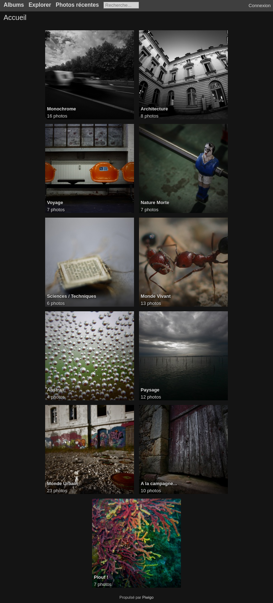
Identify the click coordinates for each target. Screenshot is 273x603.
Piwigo (148, 597)
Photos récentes (77, 5)
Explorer (39, 5)
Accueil (15, 17)
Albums (14, 5)
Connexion (259, 5)
